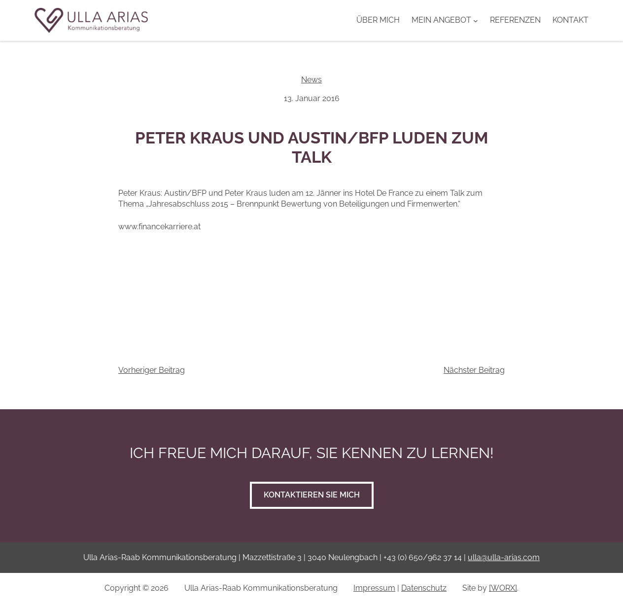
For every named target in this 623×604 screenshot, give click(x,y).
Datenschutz (424, 588)
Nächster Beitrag (474, 370)
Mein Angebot (441, 20)
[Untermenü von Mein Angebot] (475, 20)
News (311, 79)
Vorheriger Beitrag (151, 370)
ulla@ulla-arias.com (504, 557)
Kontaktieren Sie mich (312, 494)
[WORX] (503, 588)
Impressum (374, 588)
